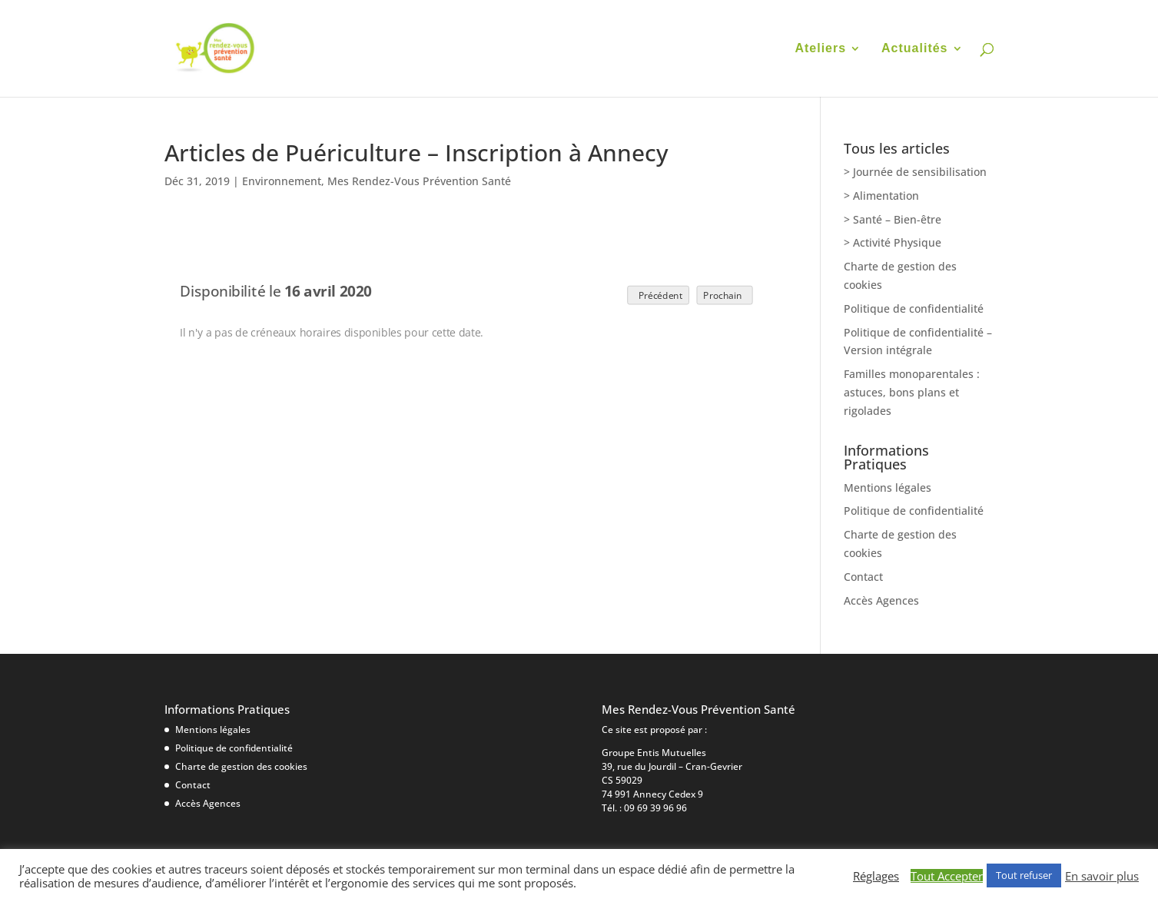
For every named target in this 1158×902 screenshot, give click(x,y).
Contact (863, 576)
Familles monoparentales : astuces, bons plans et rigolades (912, 392)
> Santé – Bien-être (892, 219)
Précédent (657, 294)
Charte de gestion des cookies (241, 766)
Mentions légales (887, 487)
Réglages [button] (876, 876)
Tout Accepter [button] (947, 876)
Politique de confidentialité (914, 308)
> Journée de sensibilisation (915, 171)
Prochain (724, 294)
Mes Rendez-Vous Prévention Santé (419, 181)
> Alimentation (881, 195)
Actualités (914, 49)
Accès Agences (881, 600)
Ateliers (820, 49)
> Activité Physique (892, 242)
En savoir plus (1102, 876)
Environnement (281, 181)
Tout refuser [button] (1024, 875)
